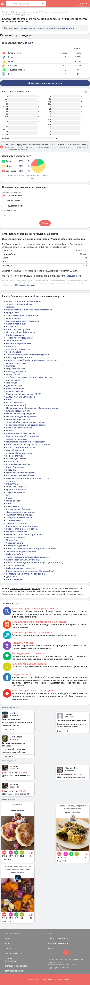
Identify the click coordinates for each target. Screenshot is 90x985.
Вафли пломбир (14, 554)
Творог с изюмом (15, 565)
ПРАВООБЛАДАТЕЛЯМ (13, 953)
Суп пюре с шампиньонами (20, 475)
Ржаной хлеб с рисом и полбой (22, 528)
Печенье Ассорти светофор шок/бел (24, 534)
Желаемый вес (9, 210)
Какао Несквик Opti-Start (18, 329)
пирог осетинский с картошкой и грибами (28, 444)
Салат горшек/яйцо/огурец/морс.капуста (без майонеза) (34, 562)
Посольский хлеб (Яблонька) (20, 332)
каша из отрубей (14, 455)
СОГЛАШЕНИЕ (10, 971)
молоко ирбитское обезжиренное (23, 301)
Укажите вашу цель (11, 192)
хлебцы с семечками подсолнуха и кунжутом (29, 377)
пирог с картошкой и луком (20, 447)
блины (9, 399)
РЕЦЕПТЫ (8, 939)
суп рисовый (12, 312)
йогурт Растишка (15, 402)
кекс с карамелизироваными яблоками (26, 425)
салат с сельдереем (16, 363)
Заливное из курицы (16, 523)
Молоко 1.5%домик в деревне (21, 416)
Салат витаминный (16, 323)
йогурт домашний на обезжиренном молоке (29, 309)
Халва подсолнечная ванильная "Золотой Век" (30, 571)
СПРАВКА (8, 958)
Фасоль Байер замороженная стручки (25, 422)
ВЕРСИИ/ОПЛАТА (11, 961)
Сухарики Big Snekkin (17, 545)
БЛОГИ (7, 943)
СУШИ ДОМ (12, 461)
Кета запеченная (14, 579)
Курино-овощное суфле (18, 410)
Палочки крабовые (16, 537)
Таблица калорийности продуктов (24, 12)
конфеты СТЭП (13, 351)
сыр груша (11, 382)
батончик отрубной (16, 405)
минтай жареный (15, 450)
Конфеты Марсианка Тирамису (22, 433)
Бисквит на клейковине (18, 509)
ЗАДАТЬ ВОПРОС (11, 966)
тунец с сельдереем (16, 486)
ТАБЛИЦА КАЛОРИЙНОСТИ (57, 939)
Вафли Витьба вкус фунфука (20, 568)
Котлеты (10, 366)
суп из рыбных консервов (19, 453)
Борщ (9, 498)
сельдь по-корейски (16, 439)
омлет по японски (15, 388)
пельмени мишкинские (18, 349)
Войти (83, 3)
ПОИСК (49, 934)
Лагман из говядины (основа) (21, 551)
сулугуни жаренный (16, 489)
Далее (45, 223)
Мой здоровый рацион (62, 28)
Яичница (10, 481)
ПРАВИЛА (20, 971)
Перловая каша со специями (20, 472)
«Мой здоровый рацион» (24, 285)
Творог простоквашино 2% (19, 337)
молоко (10, 430)
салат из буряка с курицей (19, 514)
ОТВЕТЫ (50, 948)
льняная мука (13, 380)
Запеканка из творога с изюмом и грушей (27, 354)
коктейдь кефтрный (16, 371)
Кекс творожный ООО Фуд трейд (22, 559)
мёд (8, 495)
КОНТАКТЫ (23, 966)
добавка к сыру (14, 385)
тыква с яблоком (14, 500)
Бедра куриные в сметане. (19, 357)
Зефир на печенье (15, 492)
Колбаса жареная (15, 335)
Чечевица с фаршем (16, 531)
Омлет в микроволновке (18, 343)
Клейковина (12, 506)
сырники (10, 307)
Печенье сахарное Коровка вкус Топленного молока (32, 408)
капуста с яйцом (14, 391)
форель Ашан (13, 318)
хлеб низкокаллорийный (19, 427)
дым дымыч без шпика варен (21, 396)
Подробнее (74, 275)
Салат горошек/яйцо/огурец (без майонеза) (28, 557)
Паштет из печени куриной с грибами (25, 441)
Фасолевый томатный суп (19, 304)
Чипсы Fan (11, 540)
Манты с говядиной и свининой (22, 436)
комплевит (11, 346)
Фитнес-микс (13, 326)
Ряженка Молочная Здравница (17, 15)
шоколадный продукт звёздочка (22, 321)
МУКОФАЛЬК (12, 484)
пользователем (27, 28)
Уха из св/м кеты (14, 520)
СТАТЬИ (8, 948)
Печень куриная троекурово (20, 413)
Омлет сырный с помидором (21, 512)
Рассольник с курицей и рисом (22, 526)
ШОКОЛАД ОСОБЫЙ (16, 458)
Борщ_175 (11, 469)
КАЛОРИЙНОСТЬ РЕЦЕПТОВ (57, 943)
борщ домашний (15, 543)
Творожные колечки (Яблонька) (22, 315)
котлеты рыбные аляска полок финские (26, 573)
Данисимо (11, 576)
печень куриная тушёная (19, 464)
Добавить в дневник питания (45, 83)
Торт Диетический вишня (19, 517)
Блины (9, 503)
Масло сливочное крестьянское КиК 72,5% (27, 478)
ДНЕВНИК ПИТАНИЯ (12, 934)
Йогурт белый (13, 374)
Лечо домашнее (14, 340)
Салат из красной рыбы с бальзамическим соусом (31, 360)
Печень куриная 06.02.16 (18, 419)
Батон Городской (15, 467)
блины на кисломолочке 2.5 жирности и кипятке (31, 548)
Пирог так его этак (15, 368)
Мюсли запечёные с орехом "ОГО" (23, 394)
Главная (5, 12)
